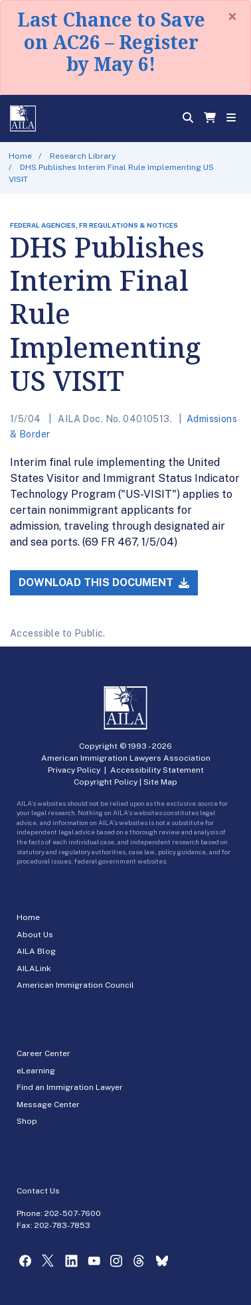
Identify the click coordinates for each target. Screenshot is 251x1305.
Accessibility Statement (157, 770)
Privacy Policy (74, 770)
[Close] (232, 17)
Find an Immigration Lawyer (70, 1087)
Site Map (160, 782)
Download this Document (104, 582)
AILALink (34, 968)
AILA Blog (36, 951)
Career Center (43, 1053)
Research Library (83, 156)
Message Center (48, 1104)
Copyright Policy (105, 782)
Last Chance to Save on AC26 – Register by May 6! (111, 41)
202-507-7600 (72, 1213)
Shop (27, 1121)
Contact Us (38, 1190)
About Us (35, 934)
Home (20, 156)
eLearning (36, 1070)
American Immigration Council (75, 985)
